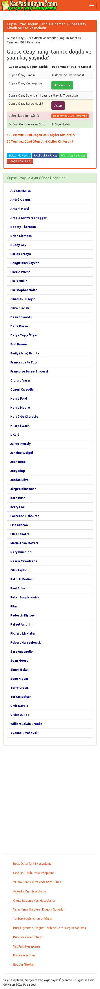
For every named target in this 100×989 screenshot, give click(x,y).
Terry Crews (19, 687)
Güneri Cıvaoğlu (22, 389)
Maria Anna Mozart (24, 543)
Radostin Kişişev (22, 615)
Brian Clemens (21, 236)
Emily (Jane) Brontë (25, 353)
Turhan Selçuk (20, 696)
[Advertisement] (50, 800)
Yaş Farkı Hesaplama (26, 946)
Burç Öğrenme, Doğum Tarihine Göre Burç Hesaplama (49, 928)
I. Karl (14, 434)
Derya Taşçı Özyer (24, 335)
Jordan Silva (19, 480)
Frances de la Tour (24, 362)
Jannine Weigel (21, 452)
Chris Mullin (18, 281)
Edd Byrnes (18, 344)
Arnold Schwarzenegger (28, 218)
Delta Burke (19, 326)
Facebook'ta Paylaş (45, 155)
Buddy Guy (18, 245)
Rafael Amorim (21, 624)
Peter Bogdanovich (24, 597)
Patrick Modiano (22, 579)
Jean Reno (18, 462)
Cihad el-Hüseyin (22, 299)
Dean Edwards (21, 317)
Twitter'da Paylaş (19, 155)
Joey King (17, 471)
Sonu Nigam (19, 678)
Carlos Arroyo (20, 254)
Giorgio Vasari (20, 380)
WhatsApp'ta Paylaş (73, 155)
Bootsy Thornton (23, 227)
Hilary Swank (19, 425)
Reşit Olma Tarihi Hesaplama (32, 863)
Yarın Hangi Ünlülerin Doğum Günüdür (39, 909)
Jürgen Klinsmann (23, 489)
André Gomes (20, 199)
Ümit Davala (19, 706)
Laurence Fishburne (25, 516)
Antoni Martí (19, 208)
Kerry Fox (17, 507)
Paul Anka (17, 588)
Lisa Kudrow (19, 525)
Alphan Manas (20, 190)
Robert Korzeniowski (26, 642)
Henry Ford (18, 398)
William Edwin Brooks (26, 724)
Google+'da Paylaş (20, 161)
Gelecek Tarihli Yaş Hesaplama (33, 873)
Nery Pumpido (20, 552)
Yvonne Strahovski (24, 733)
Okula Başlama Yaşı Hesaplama (34, 900)
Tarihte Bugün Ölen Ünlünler (33, 918)
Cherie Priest (20, 272)
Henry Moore (20, 407)
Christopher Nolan (23, 290)
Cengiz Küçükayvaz (24, 263)
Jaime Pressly (20, 443)
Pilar (13, 606)
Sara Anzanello (21, 651)
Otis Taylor (18, 570)
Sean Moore (19, 660)
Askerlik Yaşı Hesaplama (29, 891)
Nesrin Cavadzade (23, 561)
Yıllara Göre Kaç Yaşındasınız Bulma (37, 882)
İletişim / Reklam (24, 964)
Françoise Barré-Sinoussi (29, 371)
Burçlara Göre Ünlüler (28, 937)
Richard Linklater (23, 633)
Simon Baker (19, 669)
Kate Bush (17, 498)
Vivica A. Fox (19, 715)
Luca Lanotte (20, 534)
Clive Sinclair (19, 308)
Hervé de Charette (24, 416)
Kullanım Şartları (24, 955)
